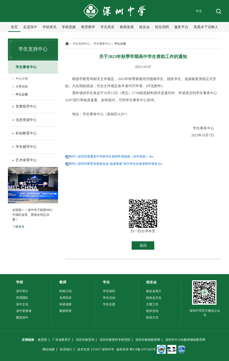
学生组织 (109, 291)
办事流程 (22, 86)
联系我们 (66, 349)
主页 (67, 43)
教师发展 (127, 27)
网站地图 (48, 349)
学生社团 (109, 304)
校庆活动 (152, 311)
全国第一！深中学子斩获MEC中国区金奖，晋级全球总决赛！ (32, 214)
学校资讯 (49, 27)
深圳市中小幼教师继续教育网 (185, 339)
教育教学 (88, 27)
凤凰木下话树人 (206, 27)
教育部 (42, 339)
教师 (62, 282)
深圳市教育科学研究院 (115, 339)
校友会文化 (154, 297)
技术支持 (83, 349)
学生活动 (109, 297)
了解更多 (18, 226)
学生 (106, 282)
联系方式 (152, 317)
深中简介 (22, 291)
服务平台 (181, 27)
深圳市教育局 (85, 339)
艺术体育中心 (26, 160)
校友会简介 (154, 291)
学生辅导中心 (26, 146)
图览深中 (22, 317)
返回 (143, 245)
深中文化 (22, 304)
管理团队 (22, 297)
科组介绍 (65, 291)
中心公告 (22, 94)
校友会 (144, 27)
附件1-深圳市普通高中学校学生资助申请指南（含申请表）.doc (111, 156)
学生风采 (107, 27)
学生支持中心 (81, 43)
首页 (14, 27)
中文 (199, 11)
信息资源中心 (26, 120)
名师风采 (65, 297)
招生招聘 (162, 27)
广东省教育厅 (61, 339)
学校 (19, 282)
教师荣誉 (65, 311)
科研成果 (65, 304)
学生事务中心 (26, 67)
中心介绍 (22, 78)
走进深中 (30, 27)
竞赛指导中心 (26, 106)
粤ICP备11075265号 (142, 349)
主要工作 (152, 304)
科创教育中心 (26, 133)
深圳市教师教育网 (147, 339)
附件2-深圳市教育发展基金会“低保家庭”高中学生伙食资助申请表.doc (116, 163)
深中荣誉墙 (23, 311)
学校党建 (69, 27)
